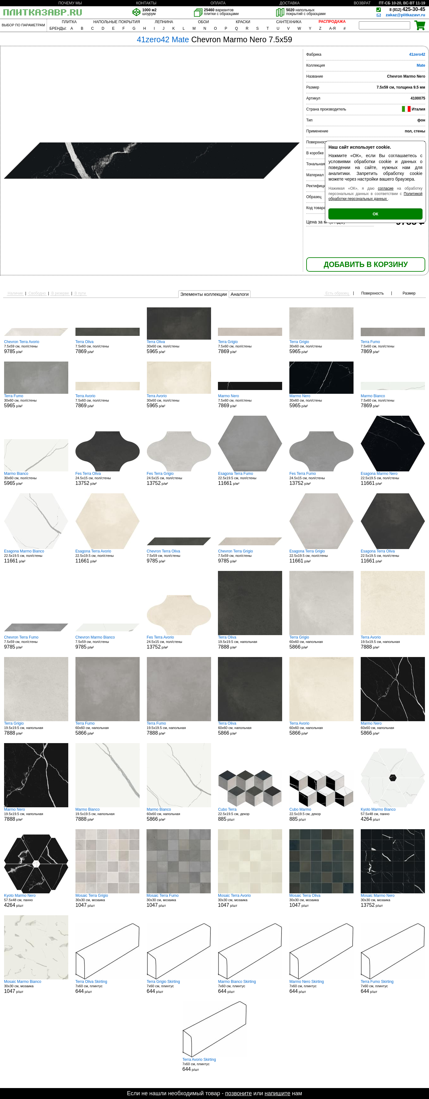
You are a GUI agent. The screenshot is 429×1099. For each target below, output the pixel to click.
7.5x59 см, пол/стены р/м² (36, 347)
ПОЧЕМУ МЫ (70, 3)
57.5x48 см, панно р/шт (393, 814)
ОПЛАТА (217, 3)
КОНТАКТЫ (146, 3)
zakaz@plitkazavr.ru (405, 15)
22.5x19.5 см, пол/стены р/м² (250, 478)
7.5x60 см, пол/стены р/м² (107, 347)
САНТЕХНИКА (289, 22)
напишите (277, 1093)
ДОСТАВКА (290, 3)
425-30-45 (407, 9)
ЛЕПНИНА (164, 22)
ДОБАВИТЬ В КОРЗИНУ (366, 264)
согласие (386, 188)
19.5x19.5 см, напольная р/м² (250, 642)
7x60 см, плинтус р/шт (107, 986)
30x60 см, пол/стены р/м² (179, 347)
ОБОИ (203, 22)
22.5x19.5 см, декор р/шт (250, 814)
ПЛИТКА (69, 22)
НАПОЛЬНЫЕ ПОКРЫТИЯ (116, 22)
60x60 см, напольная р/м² (321, 642)
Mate (421, 65)
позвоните (238, 1093)
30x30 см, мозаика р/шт (107, 900)
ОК (375, 214)
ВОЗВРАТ (362, 3)
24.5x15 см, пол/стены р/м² (107, 478)
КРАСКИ (243, 22)
